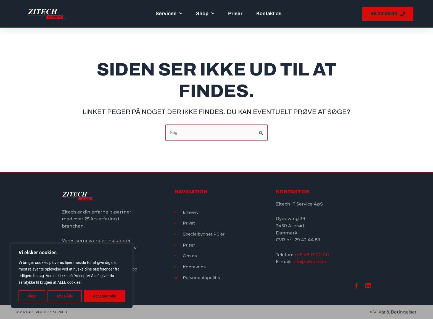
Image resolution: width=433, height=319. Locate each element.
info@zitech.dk (309, 261)
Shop (205, 13)
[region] (72, 276)
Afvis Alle (65, 296)
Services (168, 13)
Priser (235, 13)
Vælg (31, 296)
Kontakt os (268, 13)
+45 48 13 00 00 (311, 254)
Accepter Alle (104, 296)
